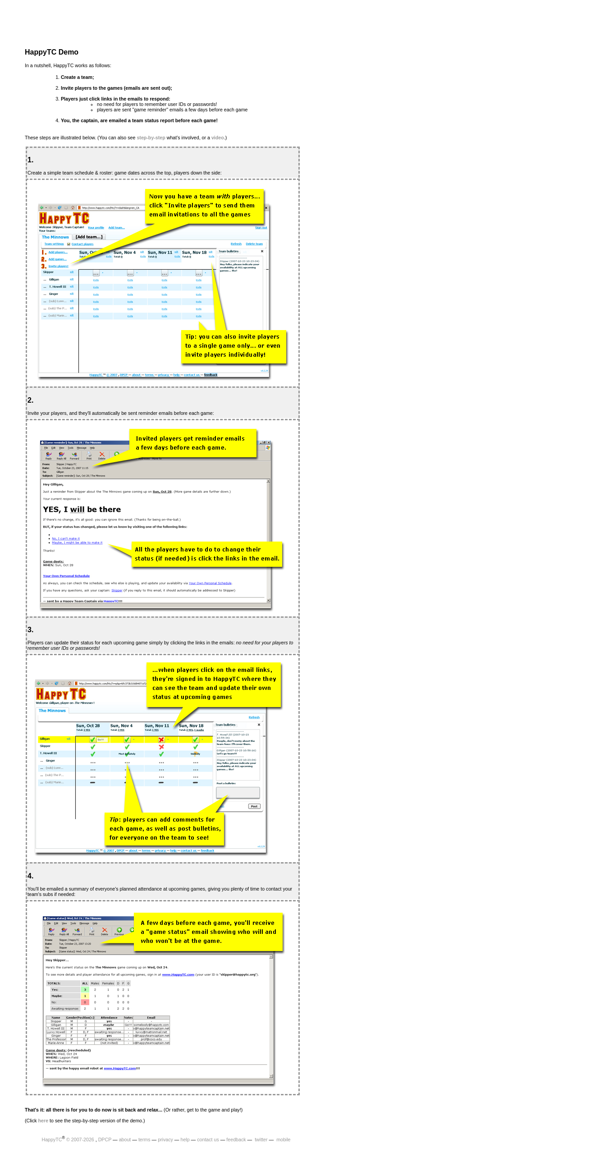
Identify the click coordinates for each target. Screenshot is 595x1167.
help (184, 1139)
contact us (208, 1139)
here (43, 1120)
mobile (282, 1139)
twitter (260, 1139)
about (125, 1139)
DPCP (104, 1139)
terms (144, 1139)
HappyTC (51, 1139)
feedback (236, 1139)
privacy (165, 1139)
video (217, 137)
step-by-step (151, 137)
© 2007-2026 (80, 1139)
